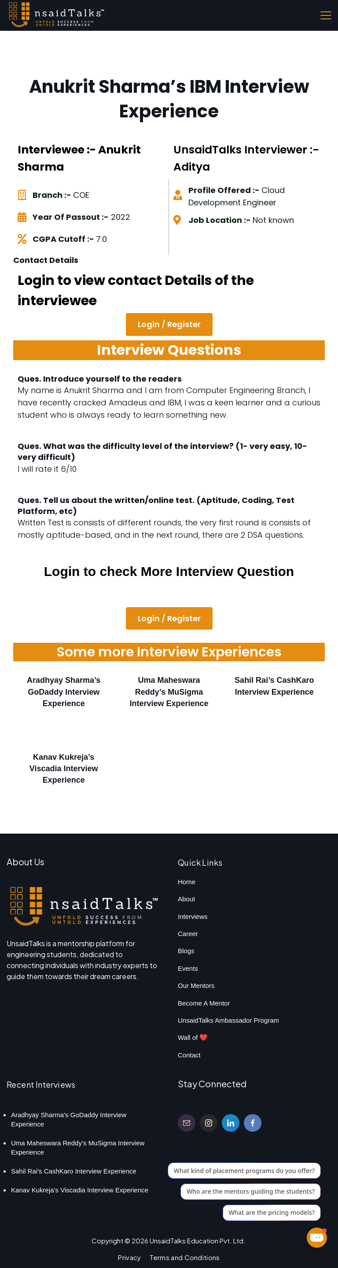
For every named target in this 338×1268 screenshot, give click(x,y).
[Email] (186, 1123)
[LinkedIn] (230, 1123)
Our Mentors (196, 985)
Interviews (193, 916)
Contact (189, 1055)
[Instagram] (208, 1123)
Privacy (129, 1257)
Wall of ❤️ (193, 1037)
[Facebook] (252, 1123)
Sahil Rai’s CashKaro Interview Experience (73, 1171)
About (186, 899)
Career (188, 933)
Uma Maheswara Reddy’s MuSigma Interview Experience (168, 691)
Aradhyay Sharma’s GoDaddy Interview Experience (63, 691)
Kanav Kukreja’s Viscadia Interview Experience (63, 768)
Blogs (186, 951)
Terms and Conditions (185, 1257)
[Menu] (325, 15)
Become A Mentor (204, 1003)
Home (186, 881)
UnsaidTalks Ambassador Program (228, 1020)
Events (188, 968)
